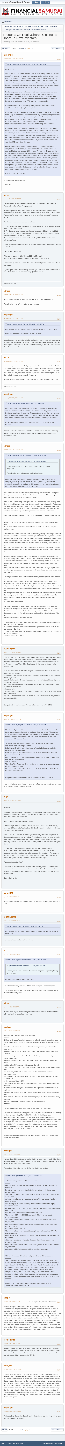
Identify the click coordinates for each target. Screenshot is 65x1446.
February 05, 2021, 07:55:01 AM (13, 449)
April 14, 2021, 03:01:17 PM (12, 1007)
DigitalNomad (10, 917)
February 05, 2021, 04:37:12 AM (13, 318)
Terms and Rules (52, 1443)
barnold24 (8, 893)
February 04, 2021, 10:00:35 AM (13, 294)
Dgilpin (7, 1298)
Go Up (4, 1430)
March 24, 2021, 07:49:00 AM (12, 800)
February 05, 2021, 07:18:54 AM (13, 398)
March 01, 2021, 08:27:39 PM (12, 652)
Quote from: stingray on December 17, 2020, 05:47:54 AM (26, 64)
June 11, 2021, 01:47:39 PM (12, 1154)
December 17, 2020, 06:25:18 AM (13, 58)
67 (26, 48)
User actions (57, 48)
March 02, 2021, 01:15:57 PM (12, 719)
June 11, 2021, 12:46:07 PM (12, 1030)
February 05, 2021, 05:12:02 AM (13, 361)
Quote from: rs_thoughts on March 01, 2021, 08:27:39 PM (26, 725)
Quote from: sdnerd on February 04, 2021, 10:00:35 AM (25, 324)
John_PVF (8, 1366)
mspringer (8, 55)
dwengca (8, 1151)
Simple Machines (18, 1443)
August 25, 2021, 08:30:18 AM (12, 1411)
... (21, 48)
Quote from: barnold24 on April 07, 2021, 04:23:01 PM (25, 926)
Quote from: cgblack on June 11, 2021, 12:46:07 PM (24, 1176)
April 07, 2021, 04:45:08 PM (12, 920)
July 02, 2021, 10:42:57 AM (12, 1301)
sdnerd (7, 291)
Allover (7, 797)
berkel (6, 195)
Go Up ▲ (61, 1443)
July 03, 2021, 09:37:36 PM (12, 1343)
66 (23, 48)
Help (44, 1443)
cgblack (7, 1027)
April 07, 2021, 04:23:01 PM (12, 897)
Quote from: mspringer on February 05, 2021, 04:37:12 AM (26, 455)
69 (32, 48)
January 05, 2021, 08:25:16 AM (13, 199)
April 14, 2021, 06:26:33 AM (12, 954)
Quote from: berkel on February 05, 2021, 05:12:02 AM (25, 403)
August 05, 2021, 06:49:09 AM (12, 1369)
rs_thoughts (9, 649)
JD (5, 950)
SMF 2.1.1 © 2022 (6, 1443)
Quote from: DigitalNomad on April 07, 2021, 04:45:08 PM (26, 960)
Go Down (5, 48)
